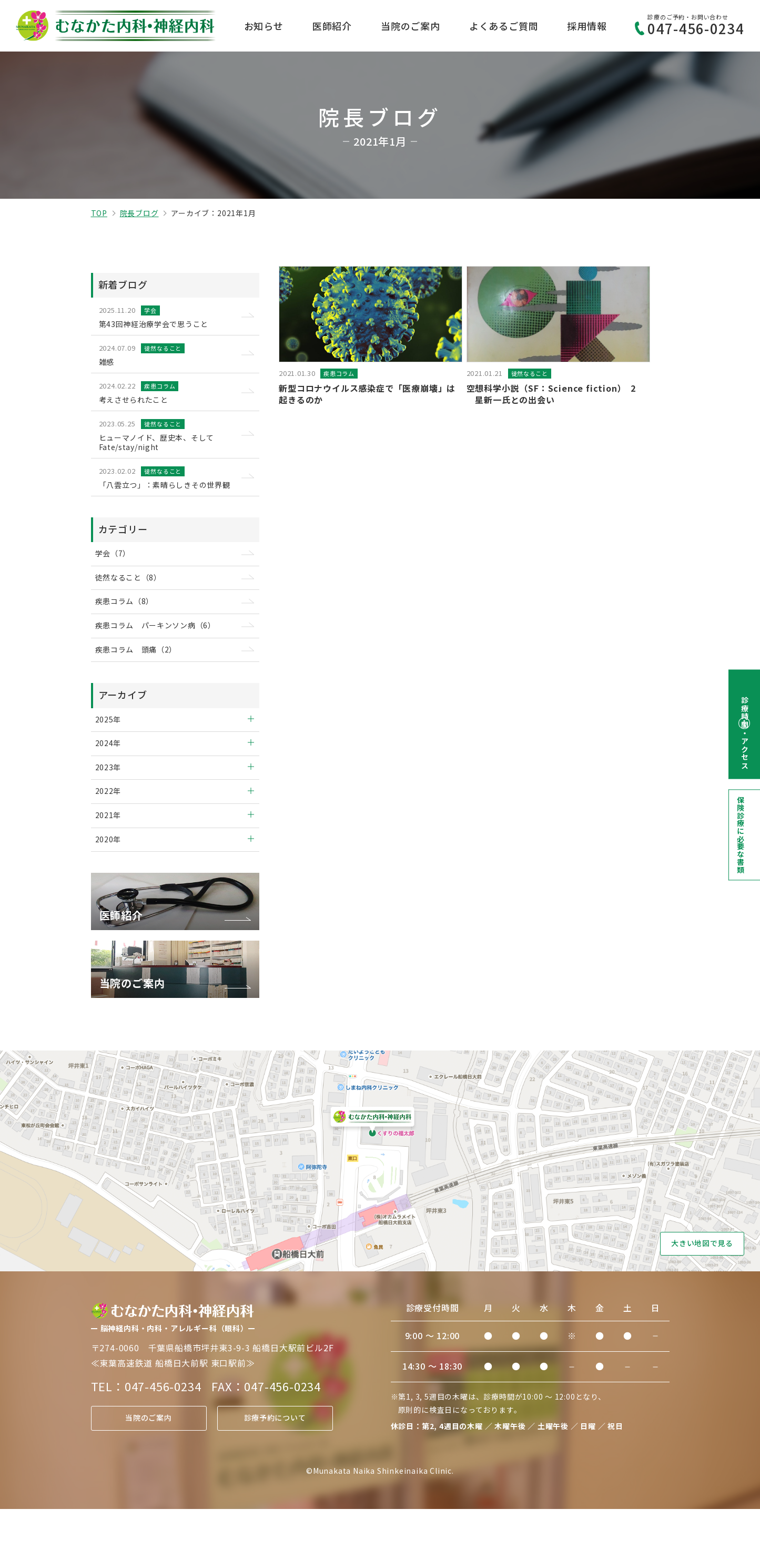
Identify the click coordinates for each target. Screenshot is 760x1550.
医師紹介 (332, 26)
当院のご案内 (410, 26)
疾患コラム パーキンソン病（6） (163, 648)
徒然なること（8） (134, 595)
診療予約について (274, 1459)
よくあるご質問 (504, 26)
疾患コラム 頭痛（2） (143, 674)
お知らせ (263, 26)
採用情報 (586, 26)
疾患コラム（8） (130, 621)
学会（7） (118, 569)
